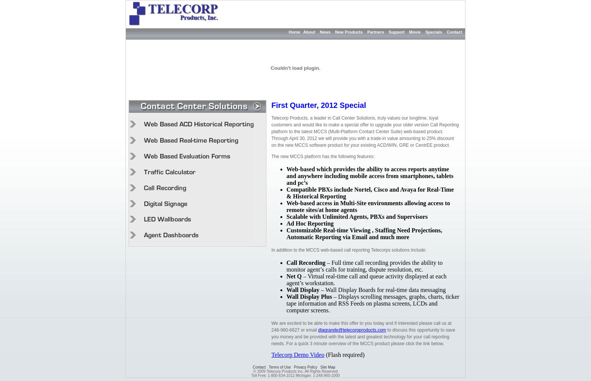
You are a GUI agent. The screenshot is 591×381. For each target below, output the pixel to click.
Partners (375, 32)
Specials (433, 32)
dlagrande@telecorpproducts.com (352, 330)
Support (396, 32)
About (309, 32)
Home (294, 32)
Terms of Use (280, 367)
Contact (454, 32)
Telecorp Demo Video (298, 355)
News (325, 32)
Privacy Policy (305, 367)
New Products (349, 32)
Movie (415, 32)
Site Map (327, 367)
